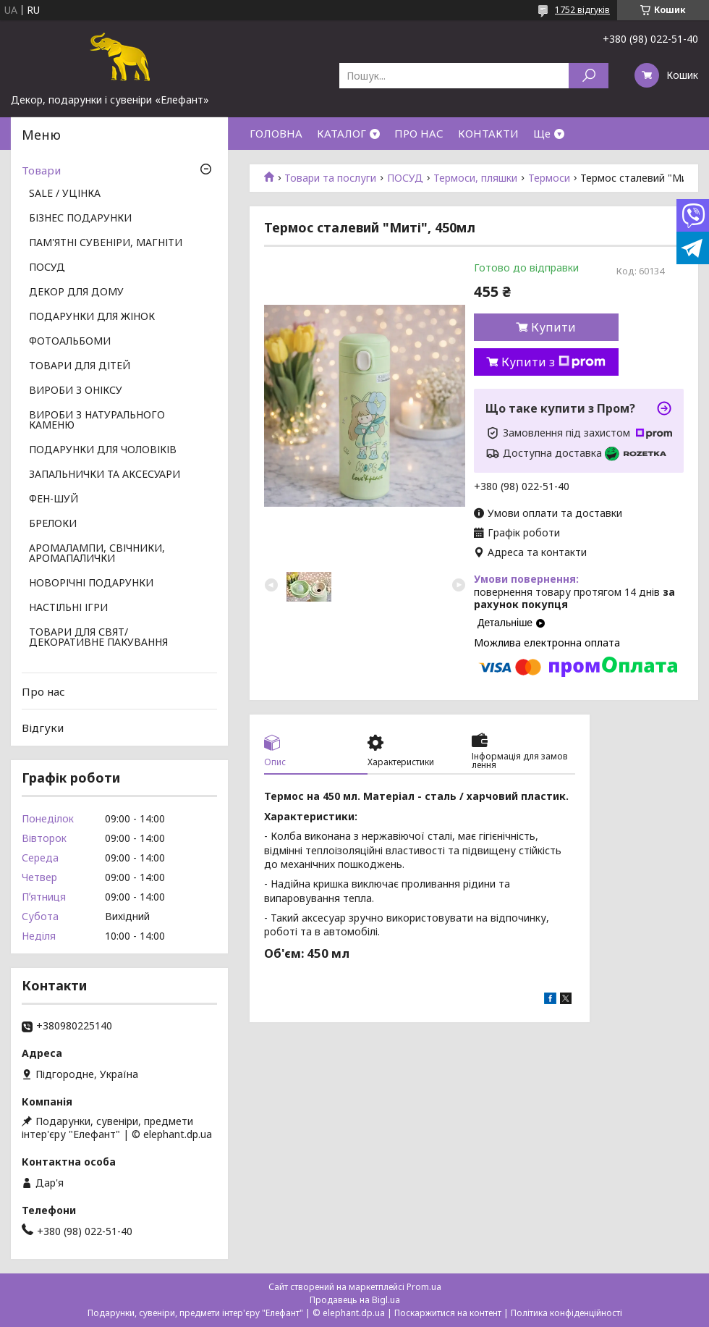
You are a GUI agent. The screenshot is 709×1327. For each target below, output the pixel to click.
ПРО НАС (418, 133)
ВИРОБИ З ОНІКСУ (75, 391)
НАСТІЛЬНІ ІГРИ (68, 608)
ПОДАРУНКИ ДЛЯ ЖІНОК (92, 317)
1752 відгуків (582, 10)
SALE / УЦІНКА (65, 194)
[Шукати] (588, 75)
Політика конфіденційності (566, 1313)
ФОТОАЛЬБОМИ (70, 341)
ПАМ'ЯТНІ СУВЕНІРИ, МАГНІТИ (105, 243)
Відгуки (43, 727)
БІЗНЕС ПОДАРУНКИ (80, 218)
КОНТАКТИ (488, 133)
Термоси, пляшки (475, 178)
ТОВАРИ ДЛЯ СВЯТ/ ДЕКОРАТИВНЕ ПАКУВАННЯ (98, 638)
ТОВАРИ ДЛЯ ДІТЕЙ (79, 366)
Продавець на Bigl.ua (355, 1300)
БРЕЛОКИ (53, 524)
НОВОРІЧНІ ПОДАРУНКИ (91, 583)
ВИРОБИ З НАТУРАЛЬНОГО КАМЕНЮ (97, 420)
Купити (553, 327)
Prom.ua (424, 1287)
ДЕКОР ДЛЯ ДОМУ (76, 292)
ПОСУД (405, 178)
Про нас (43, 691)
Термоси (549, 178)
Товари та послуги (330, 178)
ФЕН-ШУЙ (53, 499)
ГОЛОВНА (276, 133)
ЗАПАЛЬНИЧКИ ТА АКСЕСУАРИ (104, 475)
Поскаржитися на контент (447, 1313)
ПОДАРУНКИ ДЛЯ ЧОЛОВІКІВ (103, 450)
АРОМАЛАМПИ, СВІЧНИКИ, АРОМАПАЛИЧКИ (97, 554)
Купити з (553, 362)
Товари (41, 170)
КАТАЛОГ (341, 133)
